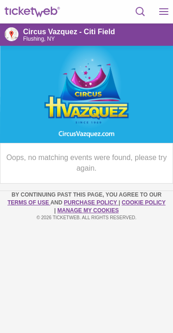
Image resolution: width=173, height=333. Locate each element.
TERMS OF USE (28, 202)
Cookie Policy (144, 202)
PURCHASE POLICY (91, 202)
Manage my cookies (88, 210)
